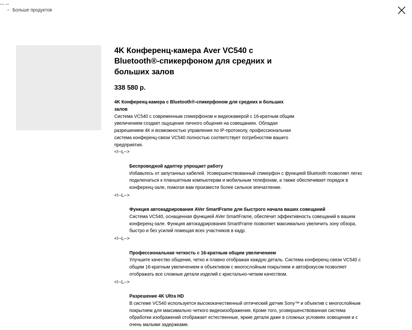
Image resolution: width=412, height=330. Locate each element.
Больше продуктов (32, 9)
